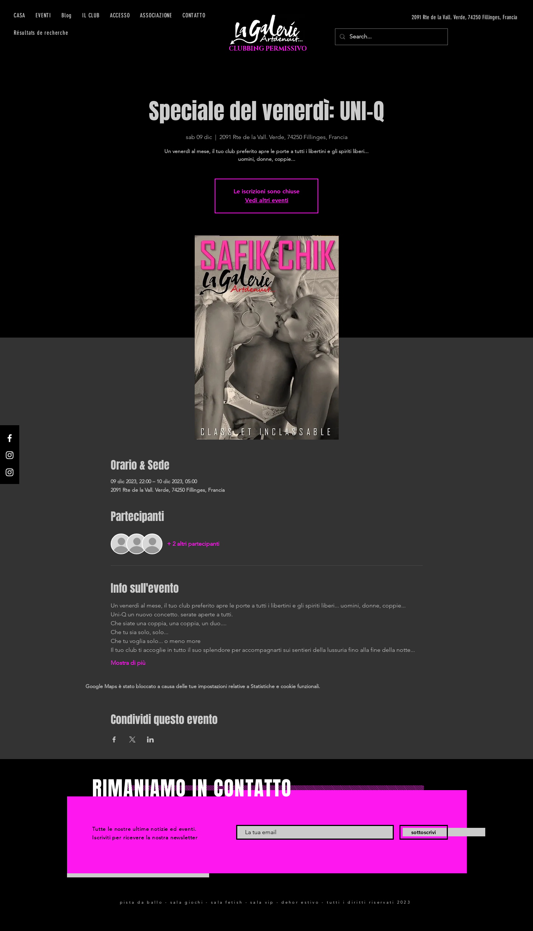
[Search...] (390, 37)
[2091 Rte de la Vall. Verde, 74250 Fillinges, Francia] (447, 17)
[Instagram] (9, 455)
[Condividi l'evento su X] (132, 739)
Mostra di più (128, 662)
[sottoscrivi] (423, 832)
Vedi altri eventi (266, 200)
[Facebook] (9, 438)
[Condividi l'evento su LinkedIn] (150, 739)
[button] (120, 15)
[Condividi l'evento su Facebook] (114, 739)
